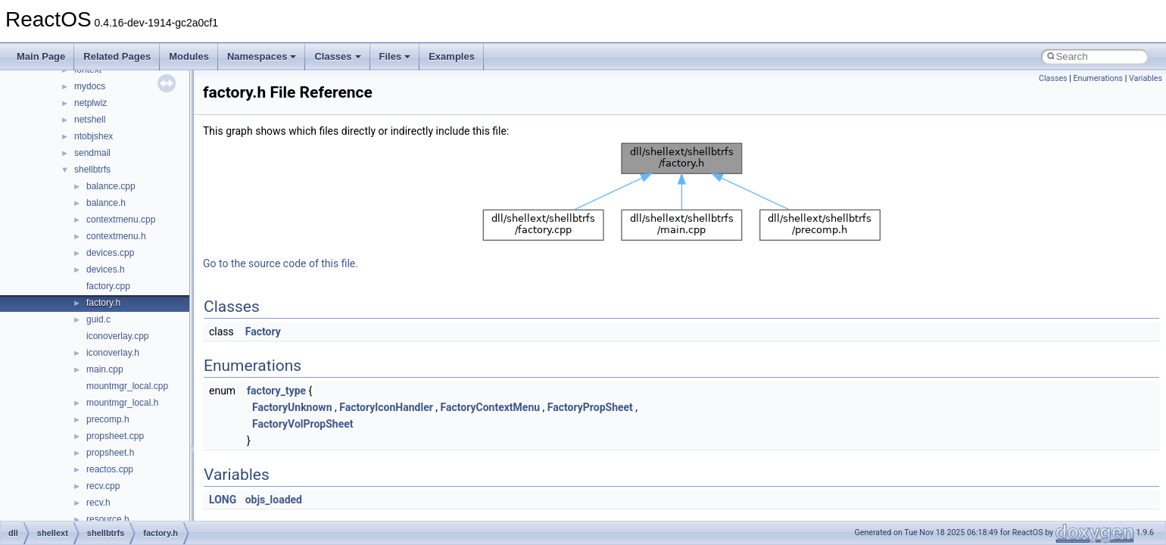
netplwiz (90, 103)
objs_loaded (273, 500)
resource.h (107, 519)
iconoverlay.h (112, 352)
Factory (263, 331)
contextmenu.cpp (120, 219)
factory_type (276, 391)
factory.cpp (108, 286)
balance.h (106, 203)
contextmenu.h (116, 236)
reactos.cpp (109, 469)
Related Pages (117, 56)
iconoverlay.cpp (117, 336)
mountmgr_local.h (122, 402)
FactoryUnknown (292, 407)
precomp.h (107, 419)
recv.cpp (103, 486)
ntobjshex (93, 136)
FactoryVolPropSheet (302, 424)
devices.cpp (110, 253)
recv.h (98, 502)
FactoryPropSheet (590, 407)
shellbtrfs (92, 169)
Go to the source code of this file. (280, 263)
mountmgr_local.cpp (127, 386)
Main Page (41, 56)
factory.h (103, 302)
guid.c (98, 319)
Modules (189, 56)
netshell (89, 119)
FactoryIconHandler (386, 407)
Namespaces (262, 56)
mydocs (89, 86)
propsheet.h (110, 452)
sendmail (92, 153)
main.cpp (104, 369)
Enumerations (1098, 78)
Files (395, 56)
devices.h (105, 269)
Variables (1145, 78)
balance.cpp (111, 186)
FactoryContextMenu (491, 407)
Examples (452, 56)
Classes (337, 56)
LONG (222, 500)
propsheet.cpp (115, 436)
